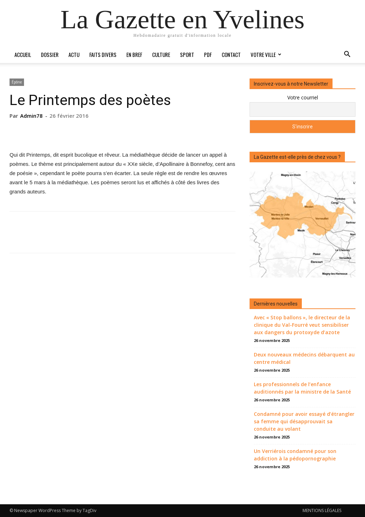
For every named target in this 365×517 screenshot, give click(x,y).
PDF (208, 54)
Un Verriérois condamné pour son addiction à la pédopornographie (295, 455)
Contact (231, 54)
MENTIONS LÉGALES (322, 510)
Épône (17, 82)
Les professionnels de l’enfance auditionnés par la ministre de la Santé (302, 388)
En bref (134, 54)
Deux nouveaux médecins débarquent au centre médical (304, 358)
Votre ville (266, 54)
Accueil (22, 54)
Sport (187, 54)
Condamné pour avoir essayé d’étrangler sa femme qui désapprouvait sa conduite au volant (304, 421)
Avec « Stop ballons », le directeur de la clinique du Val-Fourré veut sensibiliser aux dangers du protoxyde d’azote (302, 325)
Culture (161, 54)
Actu (73, 54)
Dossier (50, 54)
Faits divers (102, 54)
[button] (347, 55)
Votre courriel (302, 97)
